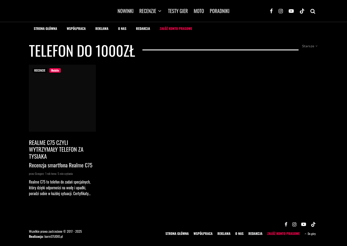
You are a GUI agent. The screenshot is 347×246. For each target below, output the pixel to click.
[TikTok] (302, 11)
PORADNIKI (220, 10)
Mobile (55, 70)
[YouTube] (291, 11)
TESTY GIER (178, 10)
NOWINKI (125, 10)
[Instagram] (281, 11)
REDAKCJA (143, 28)
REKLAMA (101, 28)
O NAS (122, 28)
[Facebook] (271, 11)
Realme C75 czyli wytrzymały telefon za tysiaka (56, 149)
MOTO (199, 10)
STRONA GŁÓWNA (45, 28)
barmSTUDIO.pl (53, 236)
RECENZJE (147, 10)
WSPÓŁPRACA (76, 28)
